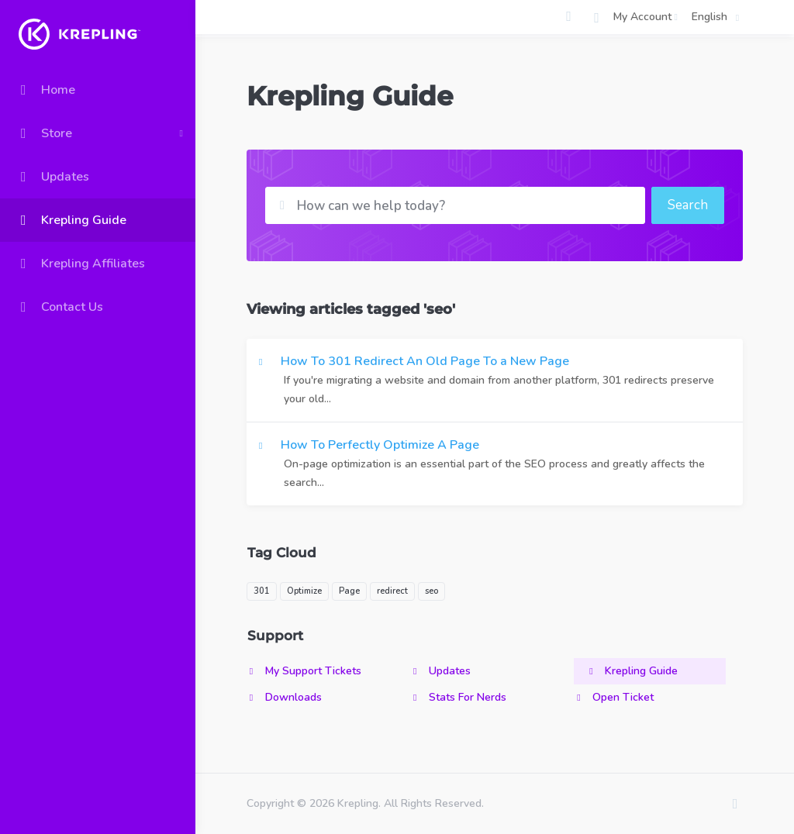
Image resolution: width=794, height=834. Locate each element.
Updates (440, 670)
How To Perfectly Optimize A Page (494, 464)
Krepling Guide (632, 670)
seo (431, 591)
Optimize (304, 591)
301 (262, 591)
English (718, 17)
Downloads (284, 697)
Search (688, 205)
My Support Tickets (304, 670)
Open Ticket (614, 697)
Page (349, 591)
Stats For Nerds (458, 697)
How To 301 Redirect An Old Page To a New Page (494, 380)
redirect (392, 591)
